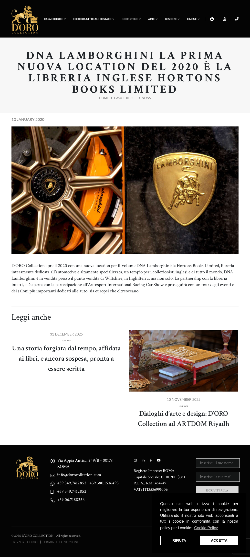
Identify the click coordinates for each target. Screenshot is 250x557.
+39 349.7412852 (72, 483)
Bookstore (131, 18)
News (146, 98)
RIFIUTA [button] (179, 540)
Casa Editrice (125, 98)
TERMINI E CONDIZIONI (60, 542)
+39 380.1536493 (105, 483)
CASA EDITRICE (55, 18)
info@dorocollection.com (80, 475)
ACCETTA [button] (219, 540)
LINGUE (193, 18)
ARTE (152, 18)
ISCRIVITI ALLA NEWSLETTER (217, 493)
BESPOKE (172, 18)
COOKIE (33, 542)
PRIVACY (18, 542)
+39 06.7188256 (71, 500)
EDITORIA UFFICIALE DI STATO (93, 18)
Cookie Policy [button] (206, 528)
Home (104, 98)
